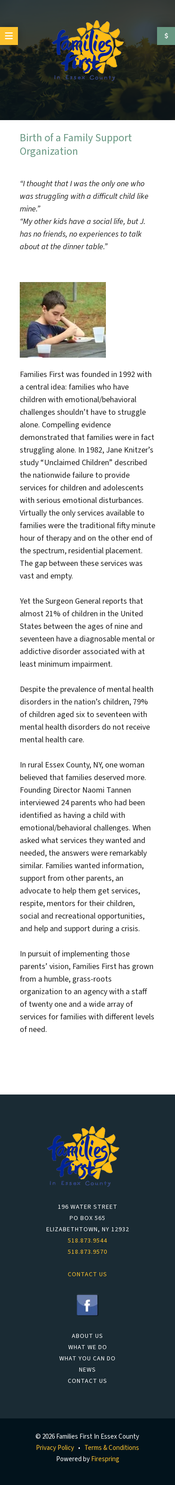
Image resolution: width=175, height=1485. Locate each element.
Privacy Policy (55, 1448)
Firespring (105, 1459)
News (87, 1369)
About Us (87, 1336)
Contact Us (87, 1381)
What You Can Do (87, 1358)
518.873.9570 (87, 1251)
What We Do (87, 1347)
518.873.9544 (87, 1240)
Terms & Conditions (111, 1448)
